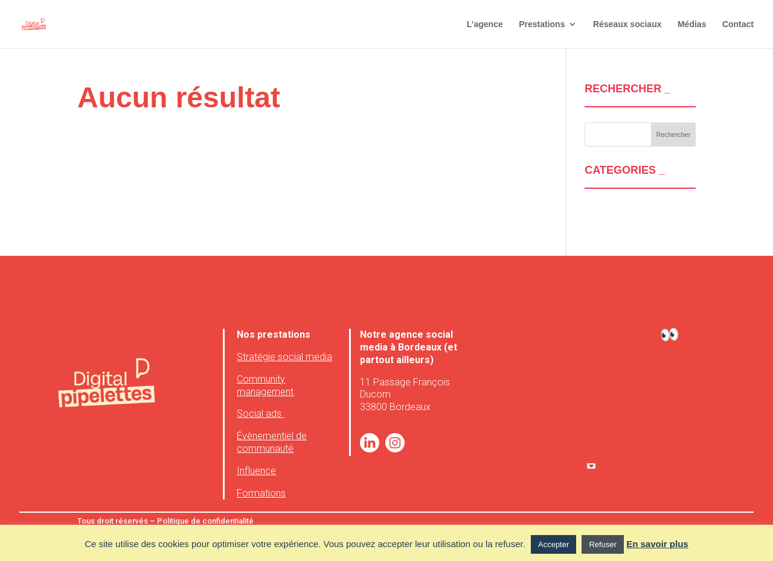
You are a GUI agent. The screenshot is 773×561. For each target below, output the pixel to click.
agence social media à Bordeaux (406, 341)
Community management (265, 385)
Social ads (260, 413)
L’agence (485, 24)
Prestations (542, 24)
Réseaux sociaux (627, 24)
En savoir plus (657, 544)
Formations (261, 493)
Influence (256, 471)
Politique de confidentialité (204, 520)
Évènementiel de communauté (272, 442)
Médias (692, 24)
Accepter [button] (553, 544)
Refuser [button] (603, 544)
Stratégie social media (284, 357)
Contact (738, 24)
